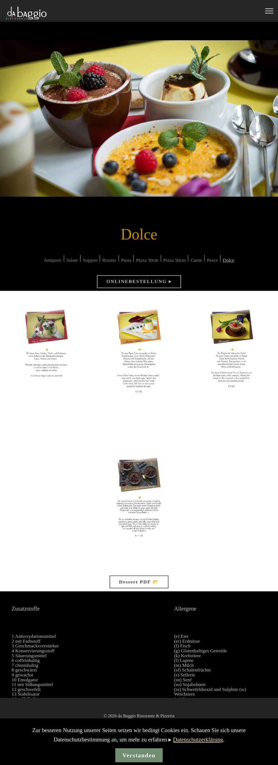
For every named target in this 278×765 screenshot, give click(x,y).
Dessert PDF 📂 (139, 586)
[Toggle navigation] (269, 11)
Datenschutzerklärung (198, 746)
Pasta (126, 264)
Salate (72, 264)
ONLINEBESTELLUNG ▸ (138, 285)
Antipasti (53, 264)
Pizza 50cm (174, 264)
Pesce (212, 264)
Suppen (90, 264)
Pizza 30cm (147, 264)
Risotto (109, 264)
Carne (196, 264)
